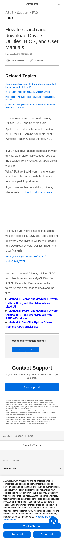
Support (22, 13)
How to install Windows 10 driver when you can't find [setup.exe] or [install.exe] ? (30, 85)
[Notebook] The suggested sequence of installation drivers (30, 98)
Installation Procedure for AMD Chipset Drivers (27, 92)
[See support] (32, 387)
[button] (4, 4)
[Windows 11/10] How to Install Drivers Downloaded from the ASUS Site (30, 106)
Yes (18, 349)
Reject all (17, 534)
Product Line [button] (32, 469)
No (32, 349)
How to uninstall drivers (38, 192)
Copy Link (39, 61)
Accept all (47, 534)
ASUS (9, 13)
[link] (32, 4)
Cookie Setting (32, 526)
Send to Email (18, 61)
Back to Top (30, 445)
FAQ (35, 13)
